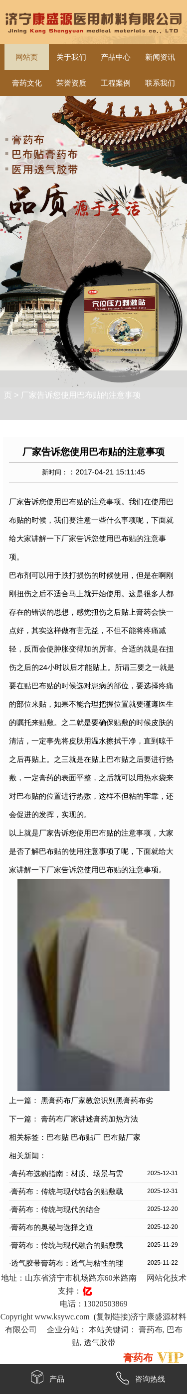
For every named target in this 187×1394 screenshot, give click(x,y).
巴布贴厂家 (122, 1137)
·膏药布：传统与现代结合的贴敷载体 (66, 1193)
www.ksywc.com (62, 1316)
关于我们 (71, 57)
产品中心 (116, 57)
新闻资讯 (160, 57)
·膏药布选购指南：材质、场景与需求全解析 (66, 1175)
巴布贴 (57, 1137)
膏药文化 (27, 83)
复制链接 (112, 1316)
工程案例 (116, 83)
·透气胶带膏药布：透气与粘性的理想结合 (66, 1265)
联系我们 (160, 83)
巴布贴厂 (86, 1137)
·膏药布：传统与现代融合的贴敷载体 (66, 1247)
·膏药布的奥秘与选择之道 (51, 1227)
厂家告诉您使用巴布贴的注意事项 (81, 388)
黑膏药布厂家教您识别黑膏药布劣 (97, 1100)
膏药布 (151, 1329)
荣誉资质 (71, 83)
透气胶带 (100, 1342)
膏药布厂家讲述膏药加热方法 (89, 1119)
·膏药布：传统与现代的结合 (55, 1209)
